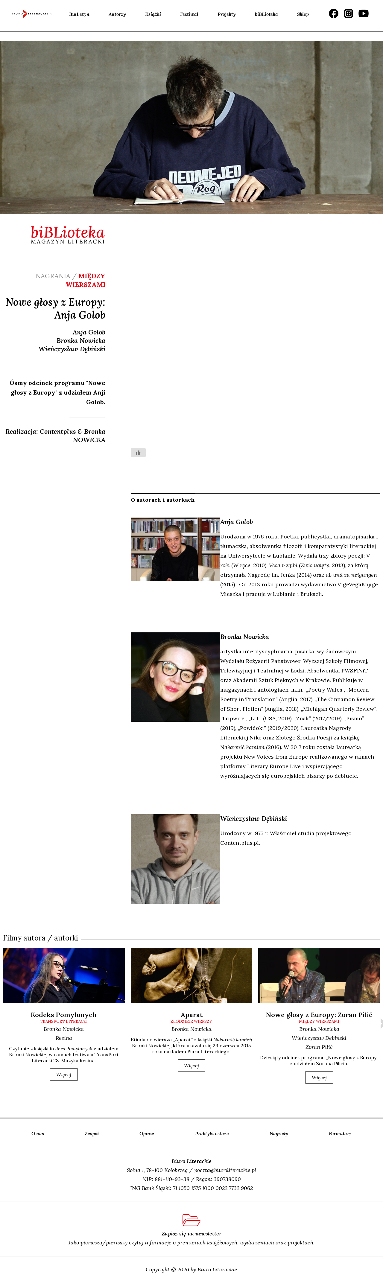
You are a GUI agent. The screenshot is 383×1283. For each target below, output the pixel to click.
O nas (37, 1133)
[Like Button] (138, 452)
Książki (153, 14)
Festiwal (189, 14)
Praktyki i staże (212, 1133)
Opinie (146, 1133)
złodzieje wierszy (191, 1021)
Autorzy (117, 14)
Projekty (227, 14)
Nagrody (279, 1133)
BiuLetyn (79, 14)
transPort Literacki (64, 1021)
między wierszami (319, 1021)
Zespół (92, 1133)
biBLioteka (266, 14)
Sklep (303, 14)
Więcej (63, 1074)
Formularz (340, 1133)
